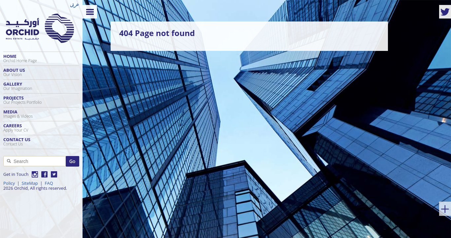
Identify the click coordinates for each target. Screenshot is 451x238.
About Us (41, 72)
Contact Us (41, 142)
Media (41, 114)
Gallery (41, 86)
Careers (41, 128)
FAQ (49, 183)
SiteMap (30, 183)
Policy (9, 183)
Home (41, 58)
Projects (41, 100)
